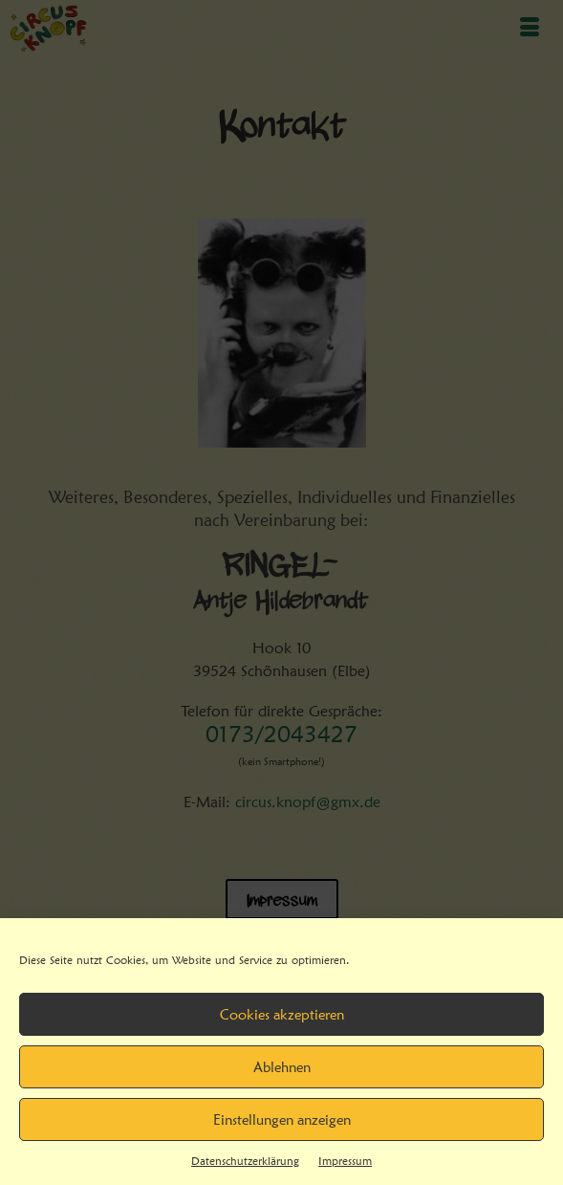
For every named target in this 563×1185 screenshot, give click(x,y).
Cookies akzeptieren (282, 1014)
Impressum (345, 1160)
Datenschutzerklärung (245, 1160)
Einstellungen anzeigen (282, 1120)
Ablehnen (282, 1067)
